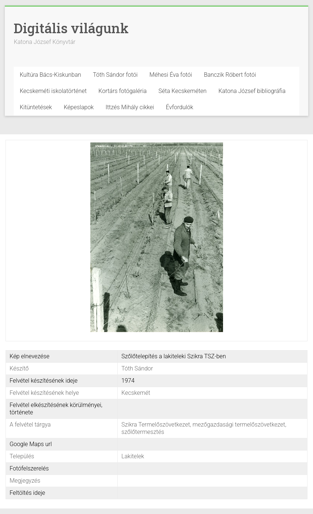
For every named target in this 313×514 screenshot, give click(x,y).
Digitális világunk (71, 28)
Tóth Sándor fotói (115, 74)
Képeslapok (79, 107)
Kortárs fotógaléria (122, 90)
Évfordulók (179, 107)
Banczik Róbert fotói (230, 74)
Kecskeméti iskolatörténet (53, 90)
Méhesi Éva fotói (170, 74)
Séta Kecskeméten (183, 90)
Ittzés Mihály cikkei (129, 107)
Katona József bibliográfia (251, 90)
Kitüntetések (36, 107)
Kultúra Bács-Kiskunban (50, 74)
